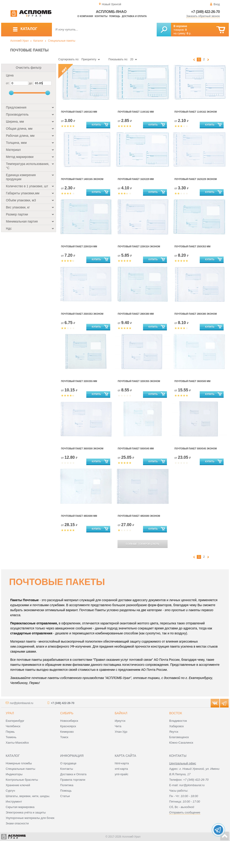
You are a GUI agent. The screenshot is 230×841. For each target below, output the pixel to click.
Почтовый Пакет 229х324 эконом (139, 246)
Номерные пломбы (19, 763)
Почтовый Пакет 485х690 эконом (139, 516)
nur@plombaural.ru (21, 703)
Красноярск (68, 726)
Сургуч (10, 790)
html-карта (122, 763)
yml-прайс (121, 774)
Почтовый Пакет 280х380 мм (136, 314)
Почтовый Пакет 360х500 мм (192, 381)
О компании (85, 16)
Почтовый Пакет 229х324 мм (79, 246)
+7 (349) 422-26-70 (205, 12)
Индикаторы (14, 774)
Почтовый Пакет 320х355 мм (79, 381)
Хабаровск (176, 726)
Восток (175, 713)
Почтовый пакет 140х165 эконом (82, 179)
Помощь (114, 16)
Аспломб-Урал (19, 40)
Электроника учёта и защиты (26, 812)
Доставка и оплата (134, 16)
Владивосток (178, 720)
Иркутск (120, 720)
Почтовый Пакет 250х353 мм (192, 246)
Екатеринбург (15, 720)
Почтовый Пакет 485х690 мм (79, 516)
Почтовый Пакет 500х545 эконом (195, 448)
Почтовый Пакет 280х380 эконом (195, 314)
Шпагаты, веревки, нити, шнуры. (28, 796)
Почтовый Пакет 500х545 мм (136, 448)
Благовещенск (179, 737)
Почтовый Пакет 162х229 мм (136, 179)
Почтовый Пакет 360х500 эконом (82, 448)
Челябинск (13, 726)
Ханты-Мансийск (17, 742)
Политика (66, 785)
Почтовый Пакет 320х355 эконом (139, 381)
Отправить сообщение (184, 812)
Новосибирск (69, 720)
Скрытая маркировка (20, 807)
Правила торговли (72, 779)
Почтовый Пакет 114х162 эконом (195, 112)
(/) (142, 543)
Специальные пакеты (61, 40)
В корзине (180, 26)
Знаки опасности (17, 823)
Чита (118, 726)
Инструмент (14, 801)
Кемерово (67, 731)
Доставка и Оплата (73, 774)
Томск (64, 737)
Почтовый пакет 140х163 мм (79, 112)
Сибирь (66, 713)
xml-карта (121, 768)
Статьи (65, 796)
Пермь (10, 731)
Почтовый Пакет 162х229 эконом (195, 179)
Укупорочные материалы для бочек (30, 818)
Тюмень (11, 737)
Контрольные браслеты (22, 779)
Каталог (38, 40)
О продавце (68, 763)
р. (189, 33)
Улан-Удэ (121, 731)
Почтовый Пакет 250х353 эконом (82, 314)
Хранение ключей (18, 785)
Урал (10, 713)
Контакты (101, 16)
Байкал (121, 713)
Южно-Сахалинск (181, 742)
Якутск (173, 731)
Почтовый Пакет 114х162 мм (136, 112)
